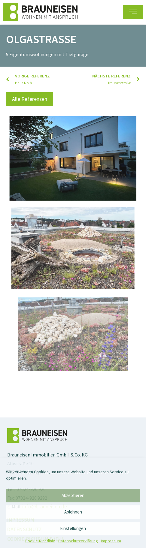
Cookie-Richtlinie (40, 540)
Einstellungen (73, 528)
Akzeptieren (73, 495)
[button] (133, 12)
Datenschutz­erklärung (78, 540)
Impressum (111, 540)
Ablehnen (73, 512)
